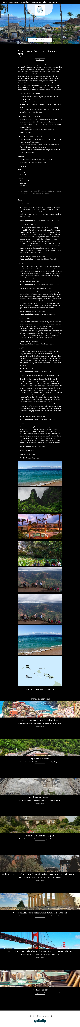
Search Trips (36, 2)
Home (5, 2)
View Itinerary (40, 60)
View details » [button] (40, 726)
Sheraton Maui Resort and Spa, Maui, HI (34, 162)
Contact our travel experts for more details (40, 689)
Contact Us (53, 2)
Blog (45, 2)
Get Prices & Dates (40, 40)
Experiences (13, 2)
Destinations (25, 2)
